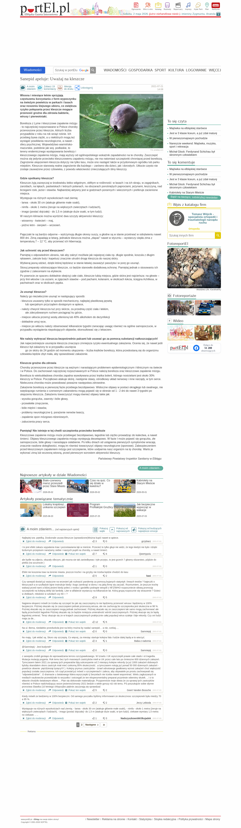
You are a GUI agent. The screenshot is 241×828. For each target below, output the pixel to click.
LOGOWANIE (196, 70)
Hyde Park (198, 9)
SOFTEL (44, 822)
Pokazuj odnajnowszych (123, 529)
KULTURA (176, 70)
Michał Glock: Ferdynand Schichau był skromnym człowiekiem (192, 153)
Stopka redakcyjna (165, 819)
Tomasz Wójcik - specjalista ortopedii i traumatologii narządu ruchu (203, 218)
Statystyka (145, 819)
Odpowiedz (55, 541)
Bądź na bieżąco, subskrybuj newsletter (194, 197)
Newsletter (93, 819)
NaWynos (216, 5)
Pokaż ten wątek (75, 554)
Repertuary (178, 9)
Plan (207, 9)
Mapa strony (212, 819)
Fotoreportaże (181, 296)
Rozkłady (167, 9)
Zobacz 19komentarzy (50, 87)
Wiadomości (33, 70)
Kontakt (132, 819)
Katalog (158, 9)
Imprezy (188, 9)
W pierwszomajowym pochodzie (188, 138)
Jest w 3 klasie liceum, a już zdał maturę (193, 133)
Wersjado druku (68, 87)
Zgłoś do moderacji (34, 541)
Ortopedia (194, 228)
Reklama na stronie (113, 819)
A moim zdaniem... (150, 468)
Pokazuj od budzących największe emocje (150, 529)
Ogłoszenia (136, 9)
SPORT (160, 70)
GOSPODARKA (141, 70)
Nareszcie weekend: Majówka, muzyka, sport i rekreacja (192, 145)
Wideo (175, 321)
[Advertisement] (120, 41)
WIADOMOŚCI (115, 70)
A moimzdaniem (31, 87)
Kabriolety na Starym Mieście (186, 192)
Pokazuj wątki (104, 529)
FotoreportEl (177, 244)
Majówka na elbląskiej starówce (188, 128)
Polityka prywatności (191, 819)
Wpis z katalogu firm (186, 205)
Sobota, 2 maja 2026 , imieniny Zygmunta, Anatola (169, 14)
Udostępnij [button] (87, 87)
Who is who (148, 9)
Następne (92, 724)
